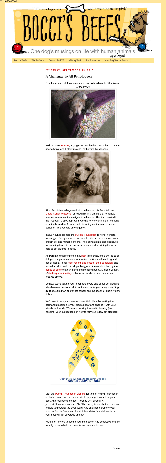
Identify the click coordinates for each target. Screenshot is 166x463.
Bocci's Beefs (20, 60)
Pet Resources (93, 60)
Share (116, 448)
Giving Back (75, 60)
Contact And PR (56, 60)
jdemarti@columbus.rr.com (60, 404)
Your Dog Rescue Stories (116, 60)
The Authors (37, 60)
